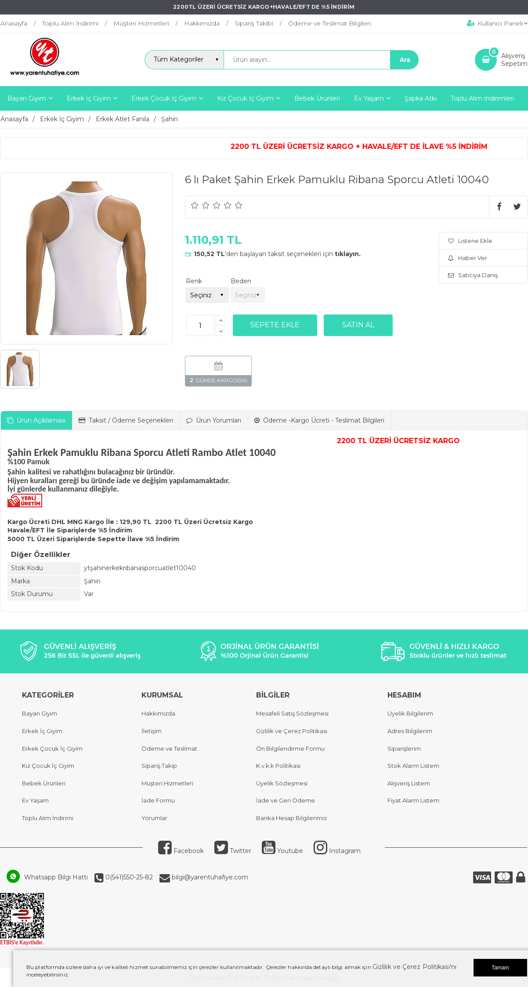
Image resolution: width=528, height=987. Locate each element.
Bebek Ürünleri (43, 783)
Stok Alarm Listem (413, 765)
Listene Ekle (470, 240)
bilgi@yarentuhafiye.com (209, 877)
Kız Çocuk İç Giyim (48, 765)
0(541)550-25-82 (128, 877)
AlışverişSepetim (514, 60)
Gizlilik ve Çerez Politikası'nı (414, 967)
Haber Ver (467, 257)
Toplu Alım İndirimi (47, 817)
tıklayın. (348, 254)
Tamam (500, 968)
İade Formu (158, 800)
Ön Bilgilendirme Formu (290, 748)
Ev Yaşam (35, 800)
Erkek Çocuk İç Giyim (52, 748)
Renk (194, 281)
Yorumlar (154, 817)
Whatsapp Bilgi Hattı (56, 877)
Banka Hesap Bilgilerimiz (291, 817)
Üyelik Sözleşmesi (281, 783)
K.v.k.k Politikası (278, 765)
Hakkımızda (158, 713)
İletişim (151, 730)
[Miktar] (200, 325)
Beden (241, 281)
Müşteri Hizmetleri (167, 783)
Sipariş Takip (159, 765)
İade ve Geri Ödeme (285, 800)
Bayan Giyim (39, 713)
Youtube (282, 851)
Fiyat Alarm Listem (413, 800)
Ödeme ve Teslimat (169, 748)
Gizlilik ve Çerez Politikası (291, 730)
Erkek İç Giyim (42, 730)
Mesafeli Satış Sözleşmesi (292, 713)
